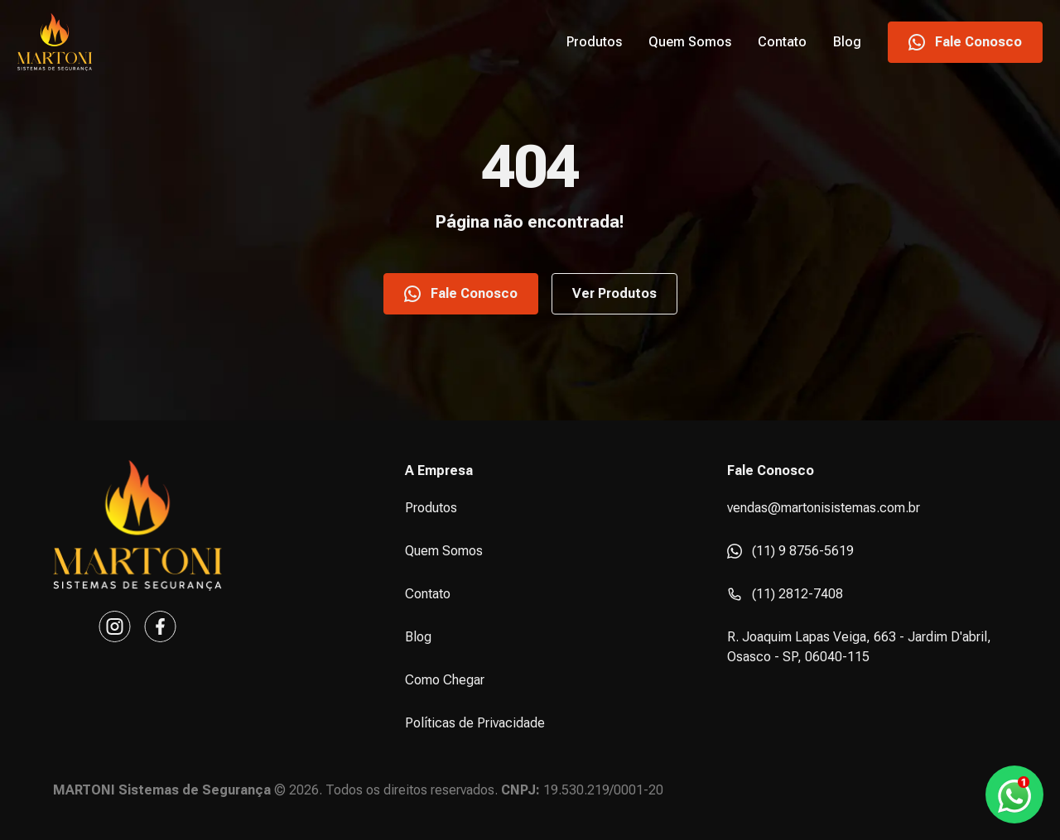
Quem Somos (689, 42)
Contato (782, 42)
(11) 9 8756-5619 (790, 551)
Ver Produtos (614, 293)
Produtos (594, 42)
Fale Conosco (965, 42)
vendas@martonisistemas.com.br (823, 508)
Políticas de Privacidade (475, 723)
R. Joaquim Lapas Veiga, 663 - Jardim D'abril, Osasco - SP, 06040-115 (859, 647)
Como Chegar (444, 680)
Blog (847, 42)
